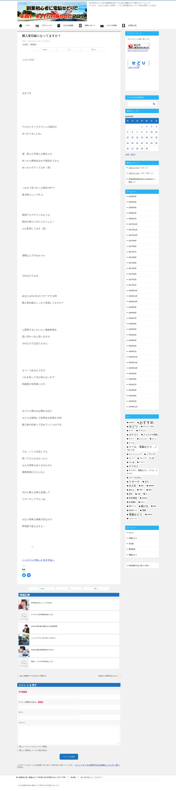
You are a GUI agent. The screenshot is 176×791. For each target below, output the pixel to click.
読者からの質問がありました (108, 676)
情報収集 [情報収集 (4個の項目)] (144, 498)
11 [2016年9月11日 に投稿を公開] (156, 132)
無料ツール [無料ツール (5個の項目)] (132, 506)
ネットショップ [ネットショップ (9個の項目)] (135, 454)
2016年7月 (133, 318)
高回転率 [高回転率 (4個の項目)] (150, 514)
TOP (42, 777)
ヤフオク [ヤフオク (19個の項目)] (133, 466)
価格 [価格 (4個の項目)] (142, 485)
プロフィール (134, 168)
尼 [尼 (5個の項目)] (146, 494)
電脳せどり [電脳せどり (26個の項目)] (135, 514)
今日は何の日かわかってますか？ (141, 179)
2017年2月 (133, 279)
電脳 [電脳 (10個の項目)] (144, 510)
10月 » (133, 154)
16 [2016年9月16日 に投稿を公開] (147, 137)
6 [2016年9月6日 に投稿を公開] (132, 132)
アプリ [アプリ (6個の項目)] (131, 430)
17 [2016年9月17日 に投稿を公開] (151, 137)
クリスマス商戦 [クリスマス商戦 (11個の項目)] (150, 435)
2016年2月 (133, 346)
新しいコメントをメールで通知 (33, 746)
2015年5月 (133, 396)
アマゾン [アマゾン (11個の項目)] (142, 430)
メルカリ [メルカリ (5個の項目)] (142, 462)
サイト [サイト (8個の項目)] (131, 439)
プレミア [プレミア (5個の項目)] (132, 458)
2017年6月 (133, 257)
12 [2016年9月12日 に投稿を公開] (128, 137)
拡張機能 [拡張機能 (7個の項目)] (132, 502)
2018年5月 (133, 196)
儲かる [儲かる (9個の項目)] (131, 490)
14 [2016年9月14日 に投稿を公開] (137, 137)
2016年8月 (133, 313)
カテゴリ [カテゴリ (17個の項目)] (133, 434)
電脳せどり (133, 555)
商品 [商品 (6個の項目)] (150, 490)
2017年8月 (133, 246)
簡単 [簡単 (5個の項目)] (154, 506)
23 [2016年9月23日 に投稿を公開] (147, 143)
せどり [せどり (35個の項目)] (133, 426)
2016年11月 (133, 296)
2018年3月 (133, 207)
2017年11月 (133, 230)
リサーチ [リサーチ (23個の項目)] (134, 481)
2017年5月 (133, 263)
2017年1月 (133, 285)
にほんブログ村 (133, 67)
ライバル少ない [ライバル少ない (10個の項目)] (135, 477)
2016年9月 (133, 307)
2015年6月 (133, 390)
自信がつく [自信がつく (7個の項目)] (133, 510)
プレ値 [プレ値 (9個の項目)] (131, 462)
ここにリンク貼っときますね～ (38, 560)
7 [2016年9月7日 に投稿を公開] (137, 132)
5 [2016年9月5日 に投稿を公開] (127, 132)
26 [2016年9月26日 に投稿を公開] (128, 148)
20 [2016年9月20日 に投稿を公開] (132, 143)
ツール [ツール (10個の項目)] (132, 443)
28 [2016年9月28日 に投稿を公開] (137, 148)
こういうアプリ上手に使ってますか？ (43, 638)
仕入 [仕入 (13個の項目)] (147, 481)
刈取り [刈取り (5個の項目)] (141, 490)
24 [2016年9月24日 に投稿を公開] (151, 143)
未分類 (25, 44)
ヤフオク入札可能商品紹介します (42, 614)
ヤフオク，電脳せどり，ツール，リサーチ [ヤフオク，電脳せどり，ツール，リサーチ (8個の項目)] (142, 471)
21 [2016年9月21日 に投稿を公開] (137, 143)
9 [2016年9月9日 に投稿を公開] (146, 132)
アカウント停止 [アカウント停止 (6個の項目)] (148, 426)
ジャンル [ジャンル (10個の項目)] (143, 439)
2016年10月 (133, 301)
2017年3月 (133, 274)
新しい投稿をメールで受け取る (33, 750)
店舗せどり (133, 538)
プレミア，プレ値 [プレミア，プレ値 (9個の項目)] (147, 458)
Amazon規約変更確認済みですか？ (42, 650)
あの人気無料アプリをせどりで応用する (33, 676)
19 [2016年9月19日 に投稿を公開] (128, 143)
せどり (131, 533)
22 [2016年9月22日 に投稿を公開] (142, 143)
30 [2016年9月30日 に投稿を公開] (147, 148)
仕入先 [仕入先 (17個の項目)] (132, 485)
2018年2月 (133, 213)
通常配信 (33, 44)
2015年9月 (133, 373)
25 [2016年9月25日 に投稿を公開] (156, 143)
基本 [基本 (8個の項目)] (130, 494)
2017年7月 (133, 252)
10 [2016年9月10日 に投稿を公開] (151, 132)
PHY (130, 182)
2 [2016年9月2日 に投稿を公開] (146, 126)
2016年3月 (133, 340)
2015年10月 (133, 368)
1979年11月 (133, 407)
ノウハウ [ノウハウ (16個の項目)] (150, 454)
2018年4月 (133, 202)
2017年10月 (133, 235)
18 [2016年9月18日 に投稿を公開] (156, 137)
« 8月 (127, 154)
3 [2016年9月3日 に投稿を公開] (151, 126)
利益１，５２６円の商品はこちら (42, 661)
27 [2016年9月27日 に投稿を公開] (132, 148)
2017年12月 (133, 224)
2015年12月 (133, 357)
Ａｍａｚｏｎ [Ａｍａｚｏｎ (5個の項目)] (133, 518)
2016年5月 (133, 329)
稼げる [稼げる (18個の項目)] (144, 506)
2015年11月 (133, 362)
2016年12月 (133, 290)
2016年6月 (133, 324)
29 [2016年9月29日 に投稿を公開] (142, 148)
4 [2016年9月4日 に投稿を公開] (156, 126)
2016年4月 (133, 335)
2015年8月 (133, 379)
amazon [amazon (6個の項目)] (131, 422)
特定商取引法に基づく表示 (139, 566)
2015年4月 (133, 401)
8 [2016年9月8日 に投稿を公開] (142, 132)
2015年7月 (133, 384)
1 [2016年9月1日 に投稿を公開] (142, 126)
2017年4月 (133, 268)
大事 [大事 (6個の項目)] (138, 494)
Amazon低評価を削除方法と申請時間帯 (44, 626)
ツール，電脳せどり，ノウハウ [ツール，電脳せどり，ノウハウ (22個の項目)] (142, 448)
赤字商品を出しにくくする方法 (41, 603)
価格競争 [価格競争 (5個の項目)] (151, 485)
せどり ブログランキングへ (138, 51)
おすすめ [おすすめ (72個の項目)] (146, 422)
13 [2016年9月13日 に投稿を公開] (132, 137)
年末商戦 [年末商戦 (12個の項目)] (133, 498)
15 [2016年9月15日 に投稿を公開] (142, 137)
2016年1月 (133, 351)
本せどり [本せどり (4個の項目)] (143, 502)
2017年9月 (133, 241)
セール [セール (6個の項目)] (154, 439)
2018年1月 (133, 219)
